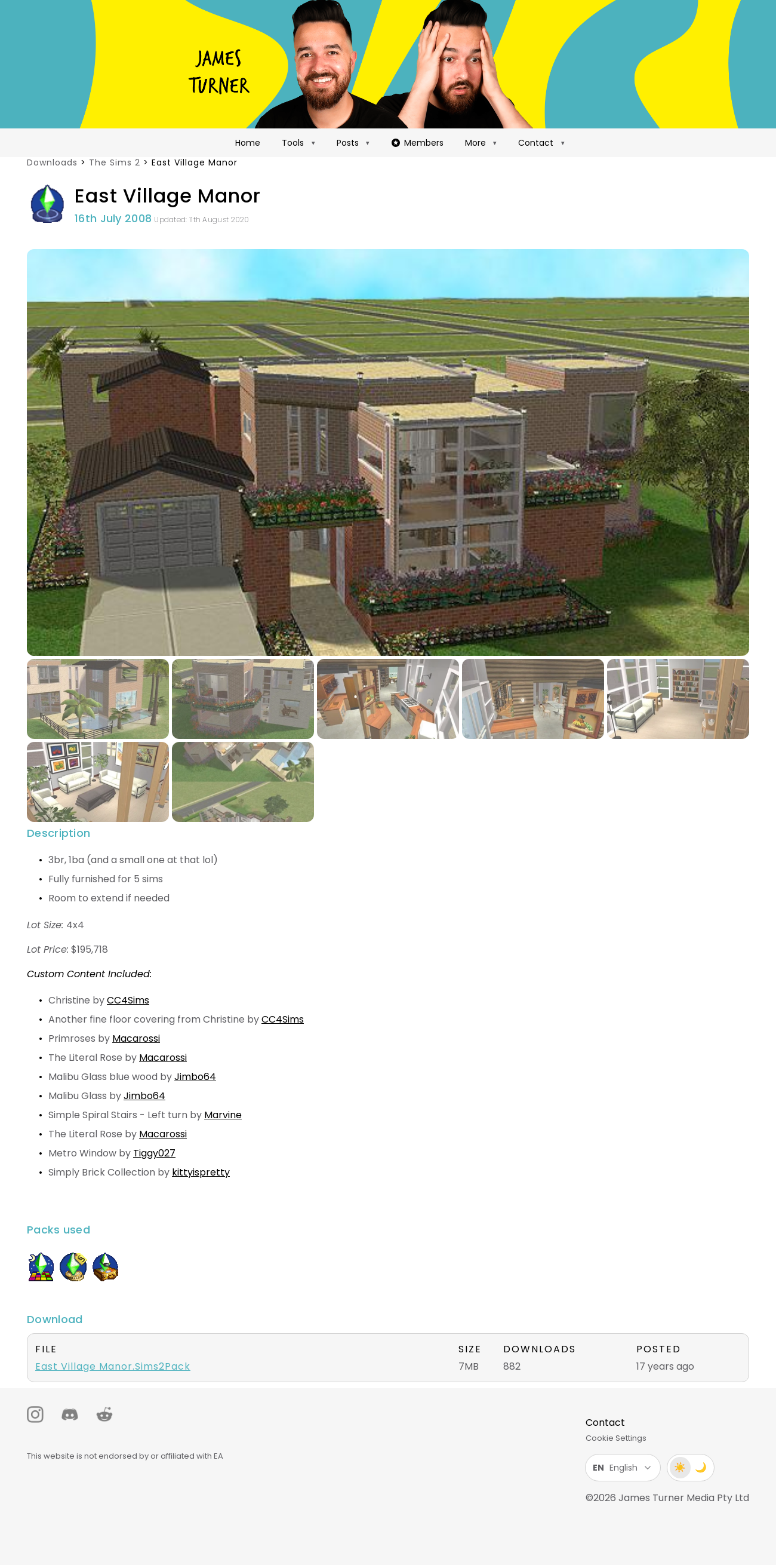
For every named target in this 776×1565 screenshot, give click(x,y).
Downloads (52, 162)
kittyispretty (201, 1172)
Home (247, 143)
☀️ (680, 1467)
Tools (293, 143)
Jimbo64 (195, 1077)
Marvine (223, 1115)
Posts (348, 143)
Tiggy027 (154, 1153)
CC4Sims (128, 1000)
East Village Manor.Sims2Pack (112, 1366)
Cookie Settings (616, 1438)
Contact (535, 143)
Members (417, 143)
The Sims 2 (114, 162)
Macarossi (136, 1038)
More (475, 143)
